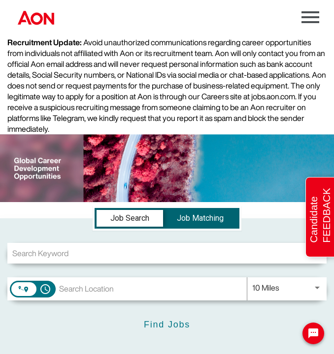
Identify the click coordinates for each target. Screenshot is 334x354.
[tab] (129, 218)
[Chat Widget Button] (313, 333)
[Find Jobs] (167, 324)
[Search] (167, 324)
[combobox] (167, 253)
